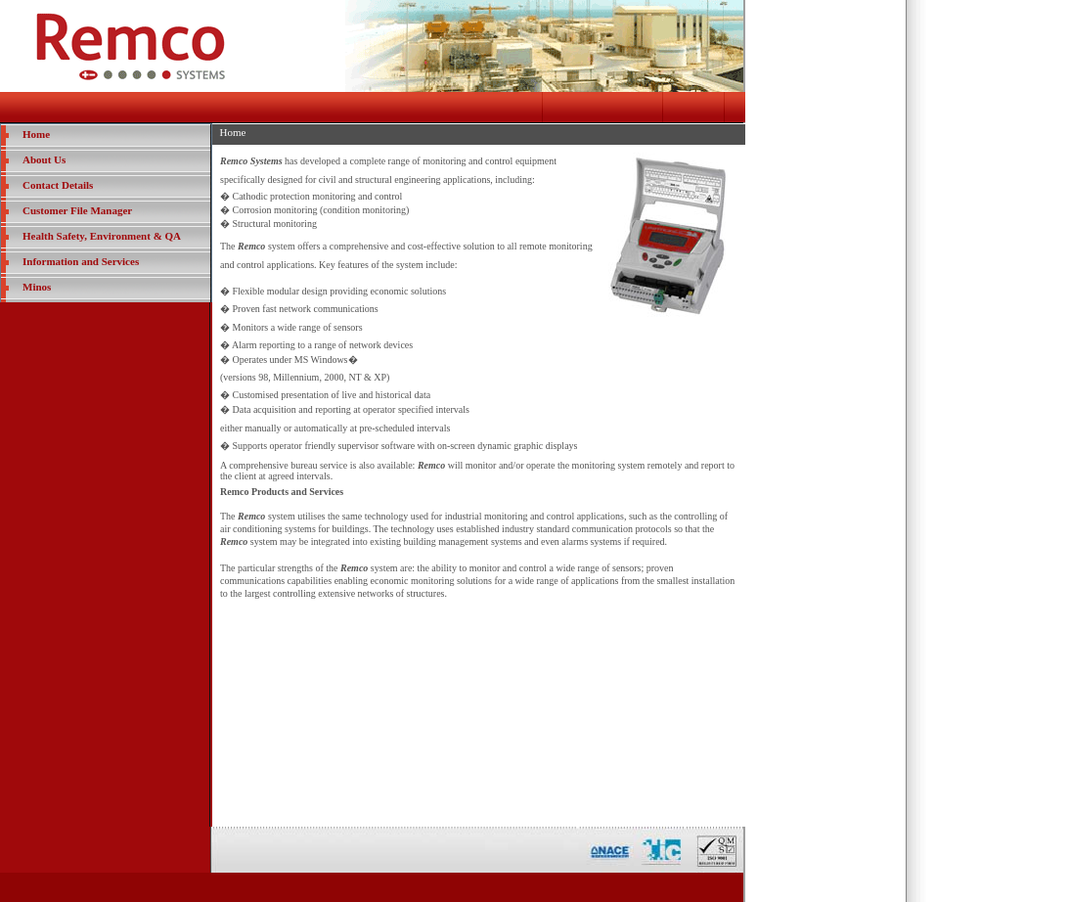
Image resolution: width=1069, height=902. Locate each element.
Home (36, 134)
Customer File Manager (77, 210)
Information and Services (80, 261)
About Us (44, 159)
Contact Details (57, 185)
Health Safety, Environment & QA (101, 236)
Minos (36, 287)
